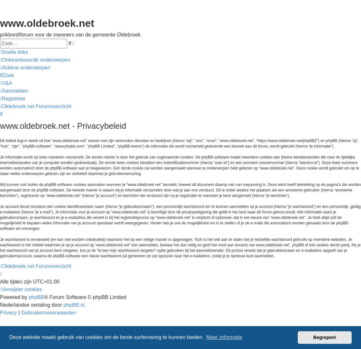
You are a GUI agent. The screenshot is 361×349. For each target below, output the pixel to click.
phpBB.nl (74, 305)
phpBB (36, 297)
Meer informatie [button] (224, 337)
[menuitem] (35, 60)
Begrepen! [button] (324, 337)
